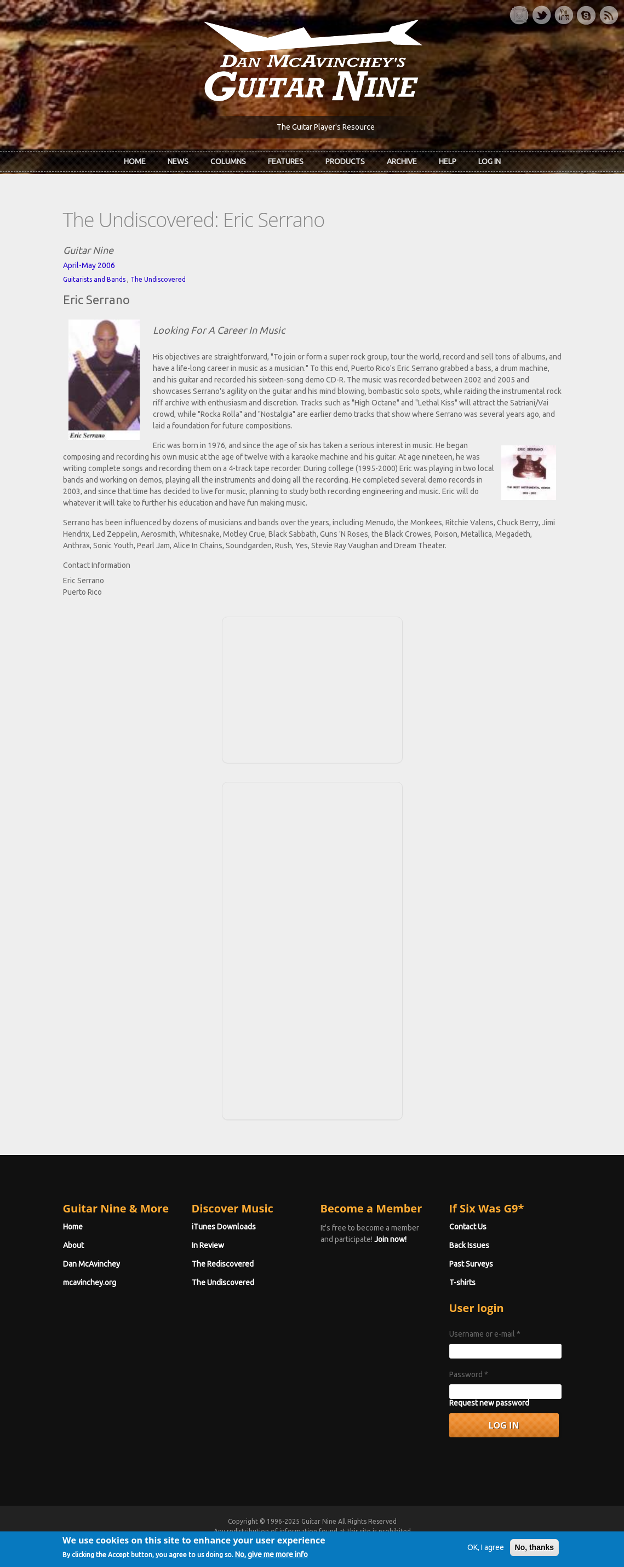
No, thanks (534, 1550)
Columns (228, 161)
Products (345, 161)
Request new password (489, 1402)
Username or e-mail (484, 1334)
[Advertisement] (312, 688)
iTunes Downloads (224, 1226)
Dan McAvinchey (91, 1264)
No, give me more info (271, 1557)
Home (135, 161)
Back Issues (469, 1245)
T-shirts (462, 1282)
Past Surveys (471, 1264)
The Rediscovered (223, 1264)
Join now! (390, 1239)
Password (468, 1374)
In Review (208, 1245)
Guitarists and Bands (94, 279)
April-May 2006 (89, 265)
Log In (489, 161)
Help (447, 161)
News (178, 161)
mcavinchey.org (89, 1282)
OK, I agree (485, 1550)
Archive (402, 161)
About (73, 1245)
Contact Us (467, 1226)
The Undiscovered (158, 279)
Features (286, 161)
